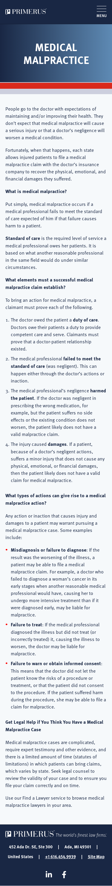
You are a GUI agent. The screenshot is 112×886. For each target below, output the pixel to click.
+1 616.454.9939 (60, 856)
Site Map (96, 856)
